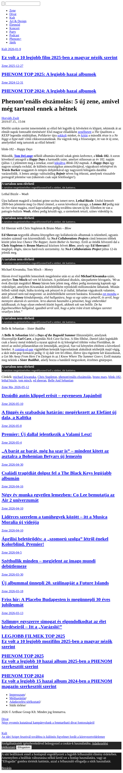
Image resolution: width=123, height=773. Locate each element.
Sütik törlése (17, 705)
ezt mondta (110, 294)
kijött (84, 135)
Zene (12, 10)
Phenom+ (15, 39)
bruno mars (100, 377)
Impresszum (17, 694)
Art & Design (17, 21)
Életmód (14, 24)
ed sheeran (39, 380)
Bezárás (7, 768)
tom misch (25, 380)
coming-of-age (24, 349)
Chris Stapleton (47, 377)
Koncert (14, 28)
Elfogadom (24, 747)
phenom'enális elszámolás (75, 377)
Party (12, 31)
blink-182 (114, 377)
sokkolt (62, 135)
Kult (12, 17)
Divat (12, 14)
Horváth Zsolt (10, 118)
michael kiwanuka (24, 377)
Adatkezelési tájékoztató (24, 701)
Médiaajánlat (17, 698)
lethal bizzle (9, 380)
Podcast (14, 35)
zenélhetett (84, 132)
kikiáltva (59, 163)
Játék (12, 42)
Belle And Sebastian (60, 380)
